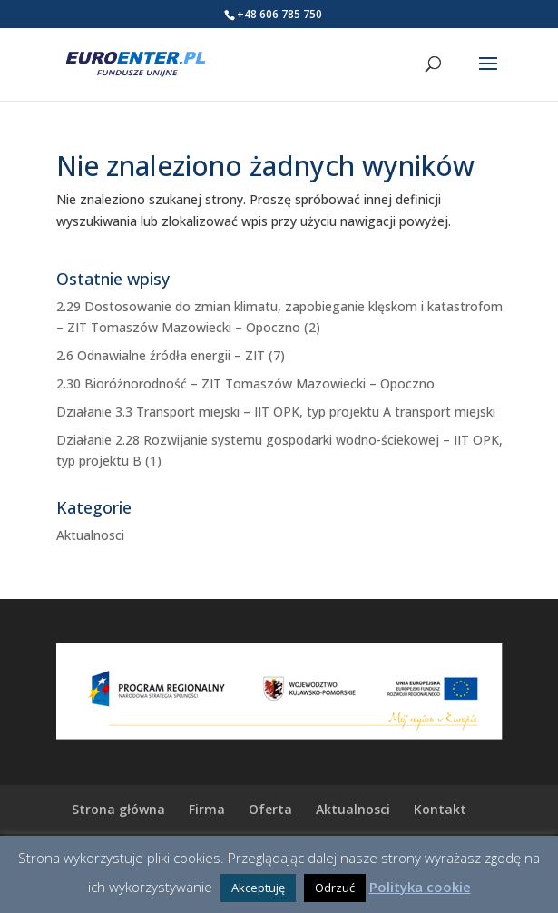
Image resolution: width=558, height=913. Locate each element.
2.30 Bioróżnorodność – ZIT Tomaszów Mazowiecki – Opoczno (245, 383)
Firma (207, 809)
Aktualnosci (90, 535)
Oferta (270, 809)
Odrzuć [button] (335, 887)
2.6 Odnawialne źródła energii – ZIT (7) (170, 355)
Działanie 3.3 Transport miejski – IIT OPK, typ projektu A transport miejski (275, 411)
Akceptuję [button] (258, 887)
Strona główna (118, 809)
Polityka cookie (420, 887)
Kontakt (440, 809)
